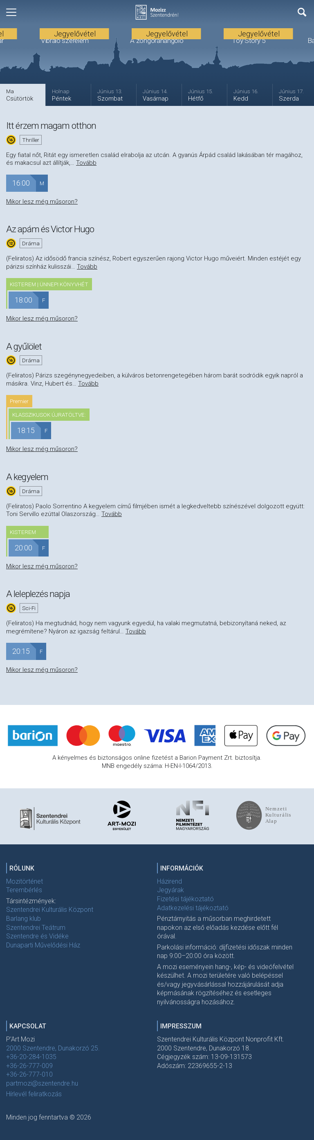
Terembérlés (24, 890)
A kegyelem (27, 476)
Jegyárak (170, 890)
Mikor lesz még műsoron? (42, 201)
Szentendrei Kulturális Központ (49, 909)
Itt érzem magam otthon (51, 125)
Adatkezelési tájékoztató (193, 908)
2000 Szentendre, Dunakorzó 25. (53, 1048)
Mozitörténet (24, 881)
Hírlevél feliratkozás (34, 1094)
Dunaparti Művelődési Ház (43, 945)
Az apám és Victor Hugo (50, 229)
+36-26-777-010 (29, 1074)
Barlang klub (23, 918)
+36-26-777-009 (29, 1066)
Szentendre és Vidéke (37, 936)
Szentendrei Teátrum (35, 927)
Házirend (169, 881)
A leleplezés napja (38, 593)
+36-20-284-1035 (31, 1057)
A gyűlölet (24, 346)
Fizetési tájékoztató (185, 899)
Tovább (86, 162)
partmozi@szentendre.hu (42, 1083)
